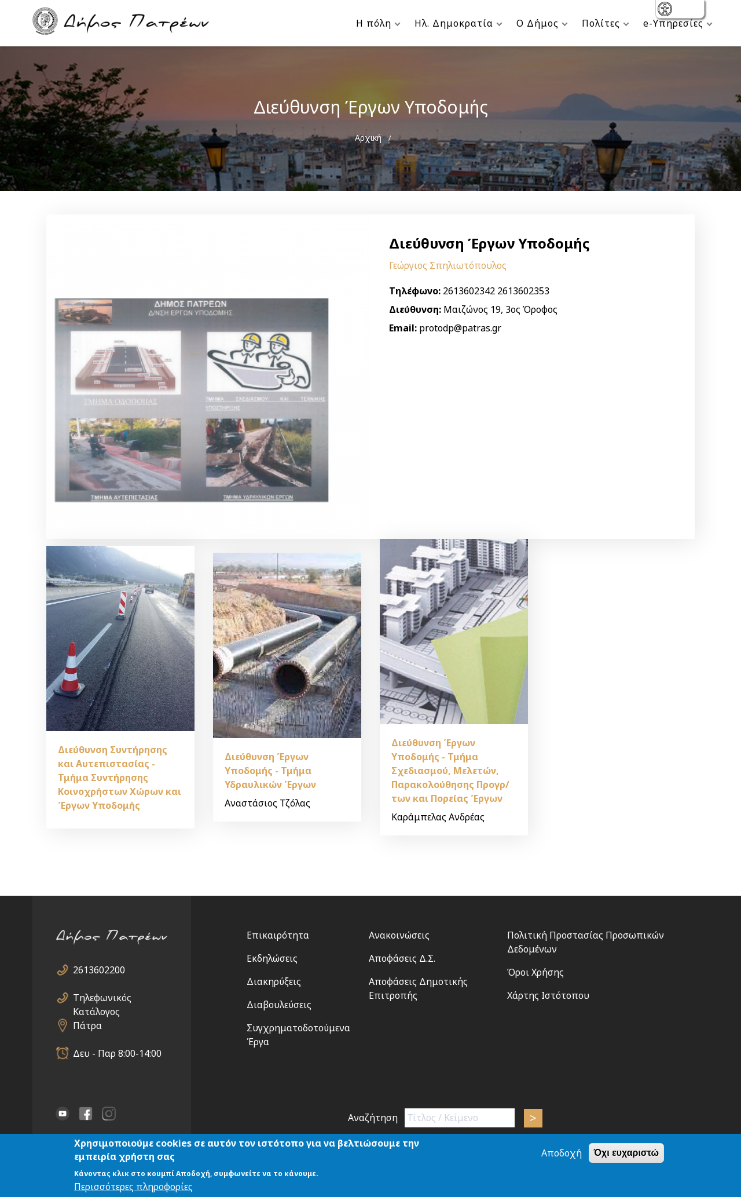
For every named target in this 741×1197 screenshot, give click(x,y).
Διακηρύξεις (274, 981)
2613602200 (99, 970)
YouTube (62, 1114)
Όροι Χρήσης (535, 972)
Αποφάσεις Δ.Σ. (402, 958)
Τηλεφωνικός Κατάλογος (102, 998)
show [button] (666, 10)
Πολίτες (601, 23)
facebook (86, 1114)
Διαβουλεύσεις (279, 1004)
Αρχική (368, 137)
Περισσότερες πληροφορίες (133, 1187)
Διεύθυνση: (415, 309)
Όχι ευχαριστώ (626, 1154)
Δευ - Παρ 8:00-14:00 (117, 1053)
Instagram (109, 1114)
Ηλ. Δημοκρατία (453, 23)
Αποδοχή (561, 1154)
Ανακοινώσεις (399, 935)
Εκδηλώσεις (272, 958)
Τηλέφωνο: (415, 290)
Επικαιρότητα (278, 935)
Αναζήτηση (373, 1117)
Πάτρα (87, 1025)
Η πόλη (373, 23)
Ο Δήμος (537, 23)
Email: (403, 328)
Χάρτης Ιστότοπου (548, 995)
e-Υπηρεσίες (673, 23)
